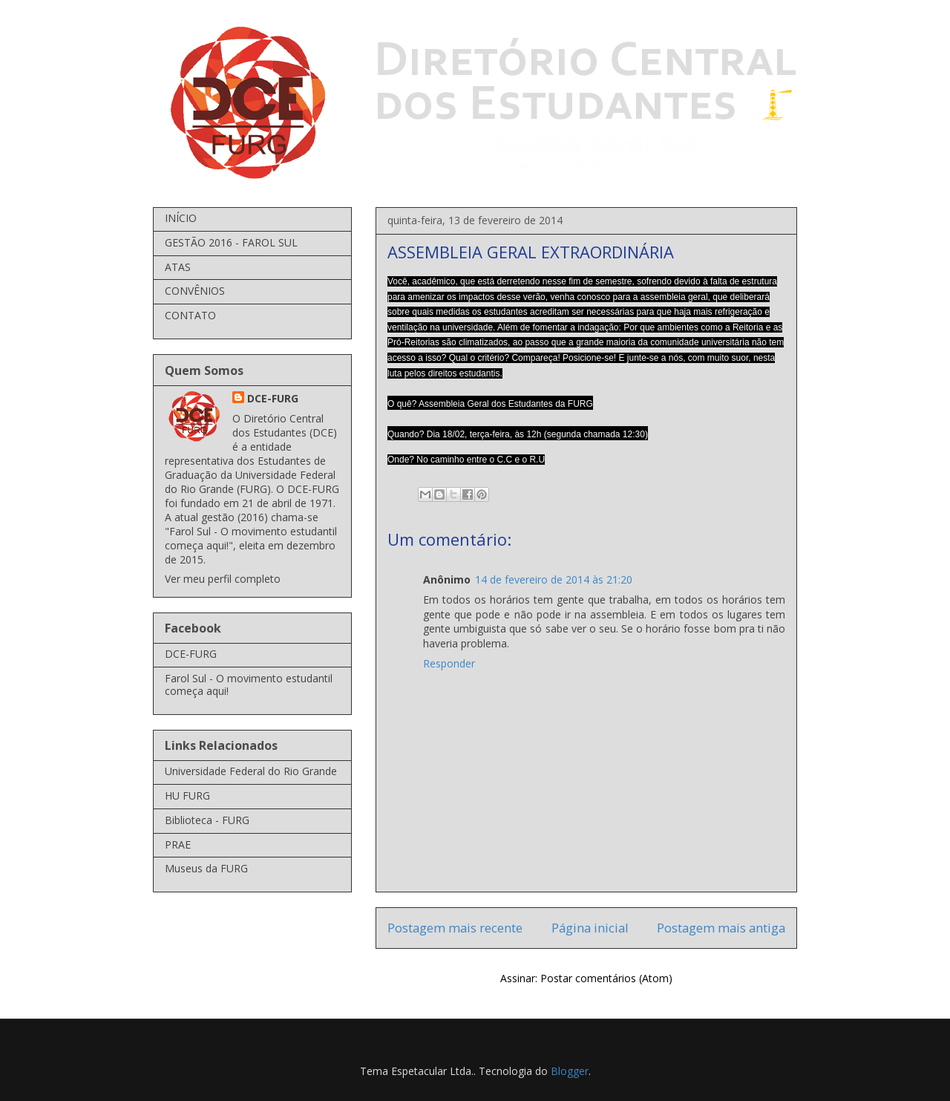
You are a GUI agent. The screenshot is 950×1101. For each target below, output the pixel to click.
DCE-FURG (272, 398)
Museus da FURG (206, 868)
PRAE (178, 844)
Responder (449, 663)
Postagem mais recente (454, 927)
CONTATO (190, 315)
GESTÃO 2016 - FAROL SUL (231, 242)
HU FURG (187, 795)
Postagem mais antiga (721, 927)
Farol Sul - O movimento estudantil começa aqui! (248, 684)
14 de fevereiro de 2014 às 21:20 (553, 579)
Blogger (570, 1071)
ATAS (178, 267)
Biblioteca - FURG (207, 820)
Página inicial (590, 927)
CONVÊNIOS (195, 291)
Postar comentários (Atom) (606, 978)
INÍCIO (181, 218)
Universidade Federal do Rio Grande (251, 771)
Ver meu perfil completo (223, 579)
